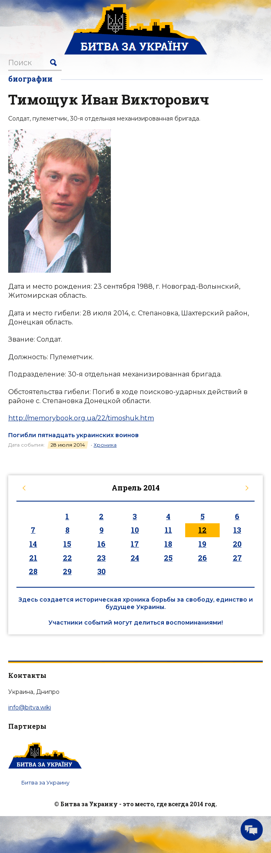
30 (101, 571)
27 (237, 558)
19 (202, 544)
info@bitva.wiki (29, 707)
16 (101, 544)
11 (168, 530)
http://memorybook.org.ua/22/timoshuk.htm (81, 418)
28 (33, 571)
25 (168, 558)
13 (237, 530)
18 (168, 544)
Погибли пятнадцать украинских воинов (73, 435)
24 (135, 558)
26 (202, 558)
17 (135, 544)
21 (33, 558)
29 (67, 571)
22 (67, 558)
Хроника (105, 445)
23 (101, 558)
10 (135, 530)
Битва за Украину (45, 782)
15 (67, 544)
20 (237, 544)
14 (33, 544)
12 (202, 530)
